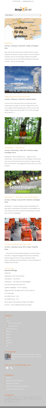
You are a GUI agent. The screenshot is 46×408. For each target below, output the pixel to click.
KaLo (8, 46)
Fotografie (35, 247)
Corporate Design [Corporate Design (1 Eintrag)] (20, 398)
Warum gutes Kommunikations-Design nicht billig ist (19, 302)
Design (29, 46)
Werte (34, 99)
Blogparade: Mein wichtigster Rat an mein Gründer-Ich (20, 290)
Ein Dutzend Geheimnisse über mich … (18, 244)
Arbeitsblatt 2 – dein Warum (15, 148)
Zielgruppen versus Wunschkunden (17, 96)
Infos (6, 48)
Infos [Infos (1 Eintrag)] (39, 398)
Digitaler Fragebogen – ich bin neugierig (16, 287)
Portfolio (8, 321)
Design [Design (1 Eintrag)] (28, 398)
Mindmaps (8, 43)
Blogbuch (8, 337)
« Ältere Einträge (9, 268)
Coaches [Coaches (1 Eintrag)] (13, 398)
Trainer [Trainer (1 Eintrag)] (7, 401)
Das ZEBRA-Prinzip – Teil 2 (12, 296)
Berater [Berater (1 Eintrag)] (7, 398)
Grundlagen (34, 46)
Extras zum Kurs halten (11, 329)
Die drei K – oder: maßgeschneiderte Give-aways (18, 305)
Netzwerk (8, 334)
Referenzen (8, 331)
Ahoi (7, 318)
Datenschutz (9, 343)
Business (28, 99)
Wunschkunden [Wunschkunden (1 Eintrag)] (14, 401)
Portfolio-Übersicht (12, 326)
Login (7, 345)
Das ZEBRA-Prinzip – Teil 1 (12, 299)
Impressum (8, 340)
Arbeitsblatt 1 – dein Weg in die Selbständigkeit (21, 197)
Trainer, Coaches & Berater (14, 323)
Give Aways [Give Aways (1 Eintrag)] (34, 398)
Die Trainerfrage (9, 293)
